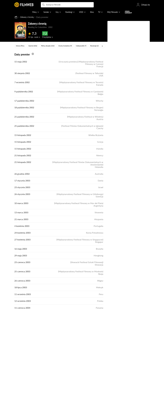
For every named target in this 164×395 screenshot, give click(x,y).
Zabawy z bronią (28, 17)
